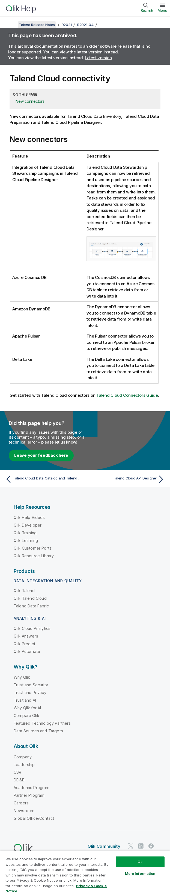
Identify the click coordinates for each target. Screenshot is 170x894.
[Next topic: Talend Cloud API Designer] (126, 479)
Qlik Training (25, 532)
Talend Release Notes (37, 24)
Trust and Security (31, 684)
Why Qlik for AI (27, 708)
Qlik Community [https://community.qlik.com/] (104, 846)
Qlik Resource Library (34, 555)
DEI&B (19, 780)
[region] (85, 872)
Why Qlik (22, 677)
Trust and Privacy (30, 692)
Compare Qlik (26, 715)
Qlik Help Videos (29, 517)
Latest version (98, 57)
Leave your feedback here (41, 455)
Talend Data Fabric (31, 606)
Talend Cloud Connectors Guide (127, 395)
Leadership (24, 764)
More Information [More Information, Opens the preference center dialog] (140, 873)
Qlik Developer (27, 525)
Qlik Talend (24, 590)
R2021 (67, 24)
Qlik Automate (27, 651)
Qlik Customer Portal (33, 548)
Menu (162, 10)
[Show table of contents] (11, 24)
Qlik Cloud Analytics (32, 628)
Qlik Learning (26, 540)
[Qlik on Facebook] (151, 846)
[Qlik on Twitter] (131, 846)
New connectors (30, 101)
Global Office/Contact (34, 818)
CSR (17, 772)
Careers (21, 803)
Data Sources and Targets (38, 731)
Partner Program (29, 795)
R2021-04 (85, 24)
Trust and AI (25, 700)
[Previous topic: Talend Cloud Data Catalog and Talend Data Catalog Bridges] (43, 479)
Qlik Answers (26, 636)
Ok (140, 861)
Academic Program (32, 787)
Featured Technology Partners (42, 723)
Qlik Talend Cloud (30, 598)
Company (23, 757)
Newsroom (24, 810)
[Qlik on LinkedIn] (141, 846)
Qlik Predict (24, 643)
